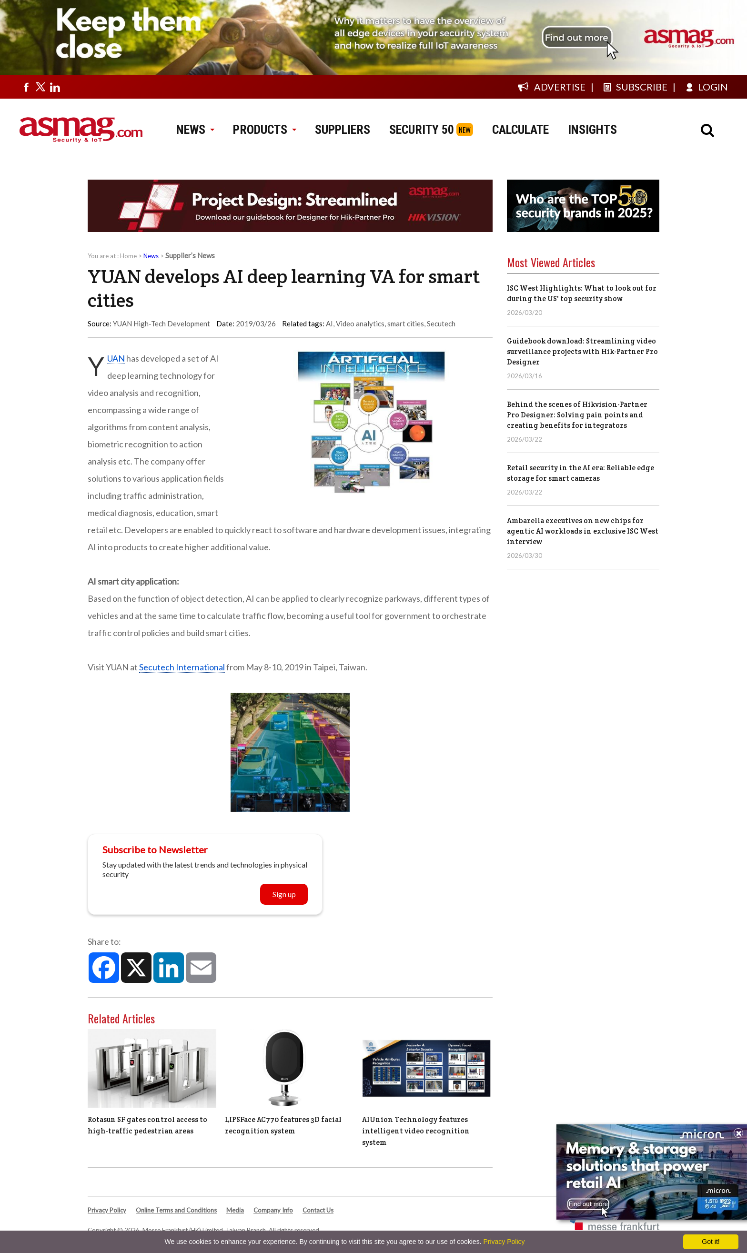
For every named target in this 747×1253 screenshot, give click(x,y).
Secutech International (182, 667)
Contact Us (318, 1210)
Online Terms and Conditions (176, 1210)
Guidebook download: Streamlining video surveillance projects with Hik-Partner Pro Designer (582, 351)
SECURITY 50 (421, 129)
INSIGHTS (592, 129)
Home (128, 256)
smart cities (405, 323)
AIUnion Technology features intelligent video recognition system (416, 1131)
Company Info (273, 1210)
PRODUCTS (264, 129)
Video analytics (360, 323)
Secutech (441, 323)
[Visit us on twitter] (40, 87)
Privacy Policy (107, 1210)
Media (235, 1210)
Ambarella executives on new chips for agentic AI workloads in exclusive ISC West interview (582, 531)
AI (329, 323)
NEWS (195, 129)
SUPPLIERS (342, 129)
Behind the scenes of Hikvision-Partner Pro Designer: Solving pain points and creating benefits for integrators (577, 415)
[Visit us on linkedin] (54, 86)
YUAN (116, 358)
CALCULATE (520, 129)
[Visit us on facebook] (26, 86)
